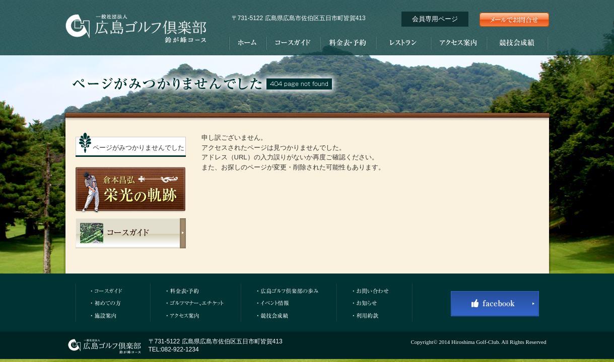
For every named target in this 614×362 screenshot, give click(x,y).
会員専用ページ (435, 19)
